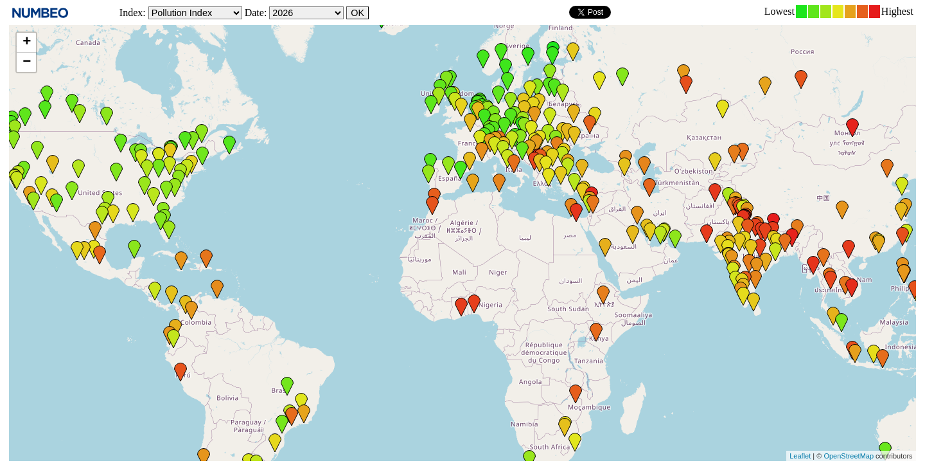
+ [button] (26, 42)
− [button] (26, 62)
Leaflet (800, 456)
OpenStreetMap (849, 456)
